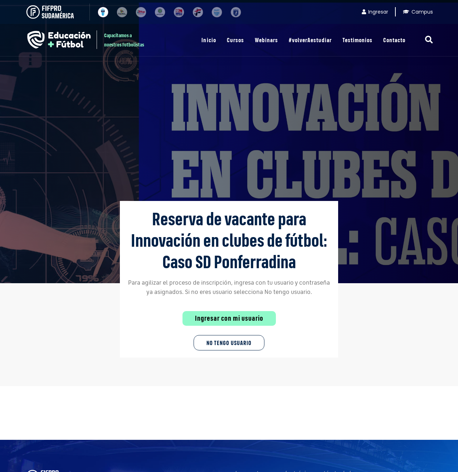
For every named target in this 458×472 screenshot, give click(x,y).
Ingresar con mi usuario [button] (229, 318)
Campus (418, 11)
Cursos (235, 40)
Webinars (266, 40)
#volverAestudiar (310, 40)
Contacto (394, 40)
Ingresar (375, 11)
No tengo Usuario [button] (229, 342)
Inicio (208, 40)
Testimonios (357, 40)
